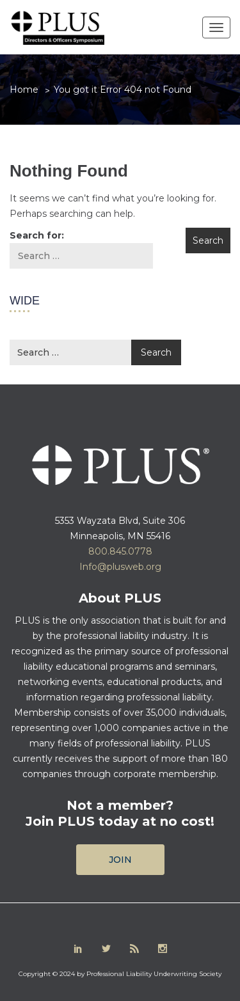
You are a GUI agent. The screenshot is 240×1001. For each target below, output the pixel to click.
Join (120, 859)
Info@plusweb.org (120, 566)
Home (24, 89)
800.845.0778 (120, 551)
